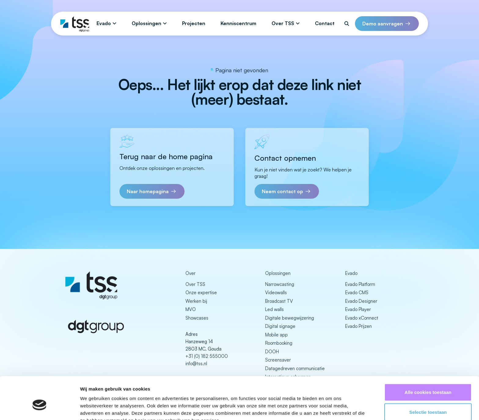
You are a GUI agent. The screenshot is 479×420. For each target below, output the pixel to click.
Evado (104, 23)
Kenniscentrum (238, 23)
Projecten (193, 23)
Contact (325, 23)
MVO (190, 309)
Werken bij (196, 301)
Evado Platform (360, 284)
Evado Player (358, 309)
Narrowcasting (279, 284)
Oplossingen (146, 23)
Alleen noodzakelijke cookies (428, 400)
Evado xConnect (361, 318)
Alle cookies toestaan (427, 359)
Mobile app (276, 335)
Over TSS (283, 23)
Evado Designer (361, 301)
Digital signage (280, 326)
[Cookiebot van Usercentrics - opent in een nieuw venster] (39, 408)
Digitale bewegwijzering (289, 318)
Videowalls (276, 292)
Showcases (196, 318)
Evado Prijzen (358, 326)
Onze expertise (201, 292)
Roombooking (278, 343)
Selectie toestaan (428, 380)
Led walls (274, 309)
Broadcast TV (279, 301)
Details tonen (330, 408)
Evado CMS (356, 292)
